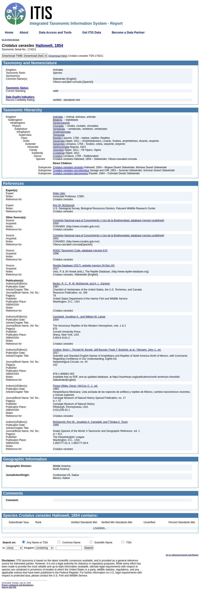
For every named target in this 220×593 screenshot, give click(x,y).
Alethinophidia (61, 146)
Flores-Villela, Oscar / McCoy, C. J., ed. (75, 385)
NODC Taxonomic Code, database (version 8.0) (80, 250)
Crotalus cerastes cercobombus (71, 170)
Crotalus (58, 155)
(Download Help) (57, 55)
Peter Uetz (59, 193)
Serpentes (59, 143)
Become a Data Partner (128, 32)
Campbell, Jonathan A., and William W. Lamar (79, 316)
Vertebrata (59, 128)
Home (9, 32)
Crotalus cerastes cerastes (68, 167)
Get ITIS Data (91, 32)
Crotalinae (59, 152)
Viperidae (58, 149)
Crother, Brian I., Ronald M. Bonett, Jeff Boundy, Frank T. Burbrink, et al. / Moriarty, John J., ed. (107, 349)
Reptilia (57, 137)
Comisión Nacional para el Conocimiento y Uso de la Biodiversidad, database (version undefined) (108, 220)
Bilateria (57, 119)
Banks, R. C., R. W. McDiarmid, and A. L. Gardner (81, 283)
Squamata (59, 140)
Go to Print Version (10, 40)
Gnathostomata (61, 131)
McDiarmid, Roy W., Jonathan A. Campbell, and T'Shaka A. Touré (90, 421)
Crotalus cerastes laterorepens (70, 173)
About (24, 32)
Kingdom (29, 547)
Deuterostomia (61, 122)
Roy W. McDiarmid (63, 205)
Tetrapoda (58, 134)
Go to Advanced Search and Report (182, 555)
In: (4, 547)
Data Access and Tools (55, 32)
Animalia (58, 116)
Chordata (58, 125)
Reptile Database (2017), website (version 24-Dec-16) (84, 265)
